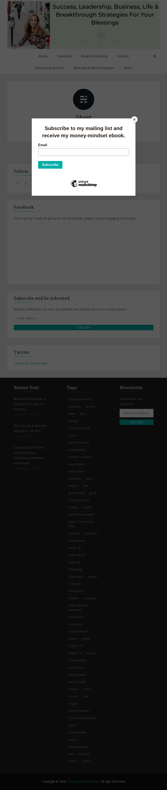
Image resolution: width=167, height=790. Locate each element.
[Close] (134, 119)
